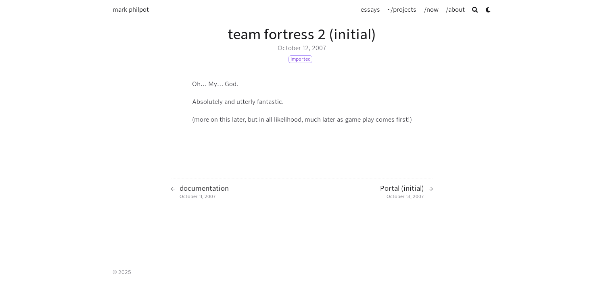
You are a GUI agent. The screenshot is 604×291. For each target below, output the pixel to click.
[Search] (475, 10)
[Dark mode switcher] (488, 10)
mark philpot (131, 9)
